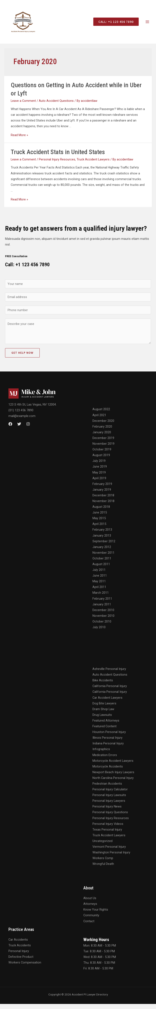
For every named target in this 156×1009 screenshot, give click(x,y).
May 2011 (99, 586)
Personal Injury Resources (57, 164)
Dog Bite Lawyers (104, 708)
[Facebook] (10, 429)
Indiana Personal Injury (108, 748)
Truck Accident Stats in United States (58, 156)
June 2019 (99, 471)
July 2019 (99, 466)
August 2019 (101, 460)
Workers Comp (102, 863)
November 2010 (103, 621)
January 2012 (101, 552)
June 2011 (99, 580)
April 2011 (99, 592)
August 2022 (101, 414)
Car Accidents (18, 944)
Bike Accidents (102, 685)
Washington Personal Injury (111, 857)
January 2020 (101, 437)
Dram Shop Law (103, 714)
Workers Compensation (24, 967)
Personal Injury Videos (107, 829)
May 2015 (99, 523)
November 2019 (103, 448)
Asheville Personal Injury (109, 674)
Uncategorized (102, 846)
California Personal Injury (109, 691)
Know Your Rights (95, 915)
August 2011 (101, 569)
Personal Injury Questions (110, 817)
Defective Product (20, 961)
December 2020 (103, 426)
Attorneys (90, 909)
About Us (89, 903)
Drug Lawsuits (102, 720)
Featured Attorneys (105, 725)
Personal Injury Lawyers (108, 806)
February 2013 (102, 535)
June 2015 (99, 517)
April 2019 (99, 483)
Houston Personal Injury (109, 737)
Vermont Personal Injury (109, 851)
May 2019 (99, 477)
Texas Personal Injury (107, 834)
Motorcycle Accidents (107, 771)
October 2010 (101, 626)
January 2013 (101, 540)
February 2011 (102, 603)
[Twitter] (19, 429)
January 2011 (101, 609)
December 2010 (103, 615)
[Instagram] (28, 429)
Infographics (101, 754)
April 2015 (99, 529)
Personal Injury (18, 956)
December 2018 (103, 500)
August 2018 (101, 511)
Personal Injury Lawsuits (109, 800)
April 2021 (99, 420)
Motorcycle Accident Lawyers (112, 765)
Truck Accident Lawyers (93, 164)
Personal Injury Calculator (110, 794)
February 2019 (102, 489)
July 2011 (99, 575)
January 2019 (101, 494)
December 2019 (103, 443)
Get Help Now (22, 358)
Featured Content (104, 731)
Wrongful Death (103, 869)
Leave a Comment (23, 106)
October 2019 (101, 454)
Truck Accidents (19, 950)
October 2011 (101, 563)
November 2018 (103, 506)
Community (91, 920)
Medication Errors (104, 760)
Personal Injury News (107, 811)
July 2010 (99, 632)
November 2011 (103, 557)
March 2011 (100, 598)
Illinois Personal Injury (107, 743)
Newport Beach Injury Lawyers (113, 777)
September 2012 (103, 546)
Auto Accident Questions (56, 106)
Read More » (19, 140)
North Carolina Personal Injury (113, 783)
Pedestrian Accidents (107, 788)
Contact (88, 926)
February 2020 (102, 431)
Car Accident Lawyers (107, 702)
